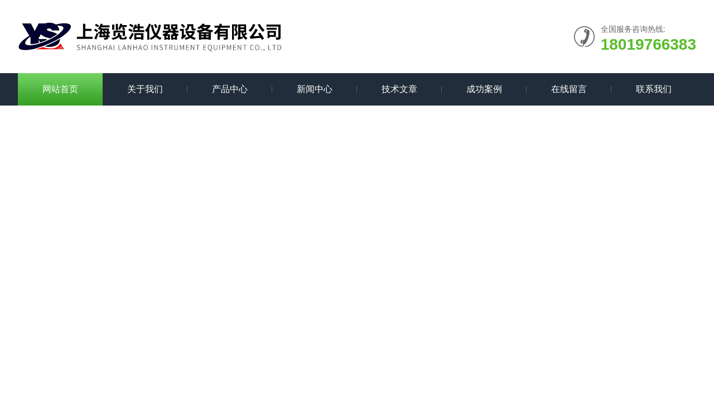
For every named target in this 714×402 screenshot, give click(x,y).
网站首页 (60, 89)
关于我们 (145, 89)
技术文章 (399, 89)
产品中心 (230, 89)
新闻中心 (314, 89)
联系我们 (654, 89)
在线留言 (569, 89)
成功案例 (484, 89)
